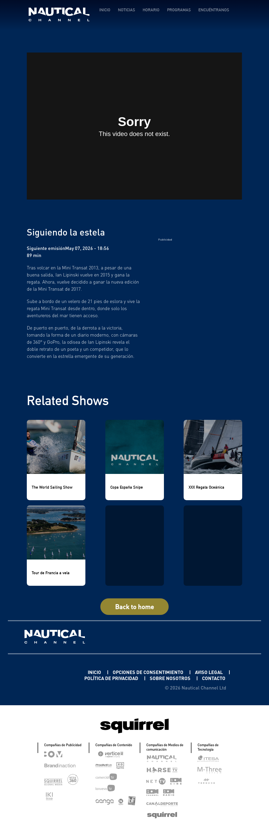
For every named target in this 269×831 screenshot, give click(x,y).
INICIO (104, 9)
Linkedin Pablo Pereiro (55, 672)
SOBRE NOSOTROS (171, 678)
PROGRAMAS (179, 9)
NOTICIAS (126, 9)
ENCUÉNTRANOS (213, 9)
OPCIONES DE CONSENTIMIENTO (148, 672)
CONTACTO (213, 678)
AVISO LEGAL (209, 672)
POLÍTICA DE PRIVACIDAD (111, 678)
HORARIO (151, 9)
